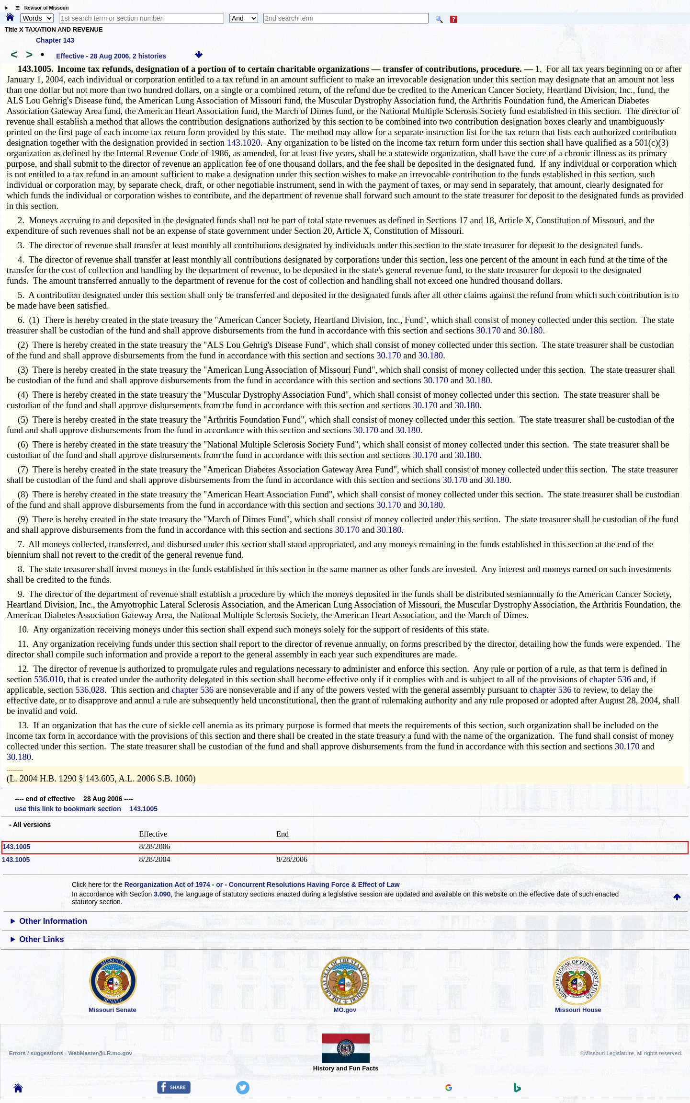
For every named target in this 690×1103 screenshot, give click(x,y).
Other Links (41, 939)
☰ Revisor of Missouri (40, 8)
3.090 (162, 894)
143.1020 (243, 143)
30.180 (530, 330)
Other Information (53, 921)
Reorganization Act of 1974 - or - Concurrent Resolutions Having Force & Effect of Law (262, 884)
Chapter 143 (55, 40)
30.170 (488, 330)
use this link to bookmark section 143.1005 (86, 809)
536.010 (48, 679)
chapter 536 (610, 679)
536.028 (89, 690)
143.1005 (16, 846)
